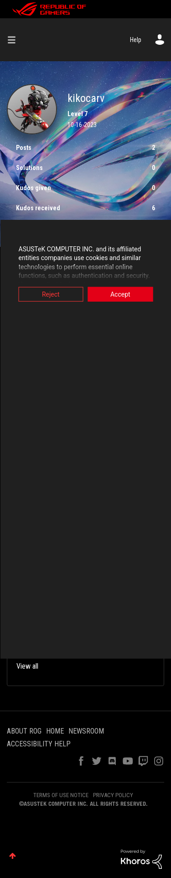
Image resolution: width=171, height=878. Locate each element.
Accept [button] (120, 294)
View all (27, 666)
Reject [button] (51, 294)
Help (135, 39)
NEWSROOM (86, 731)
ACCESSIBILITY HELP (39, 744)
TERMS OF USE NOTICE (60, 795)
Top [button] (12, 856)
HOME (55, 731)
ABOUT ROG (24, 731)
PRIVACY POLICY (113, 795)
